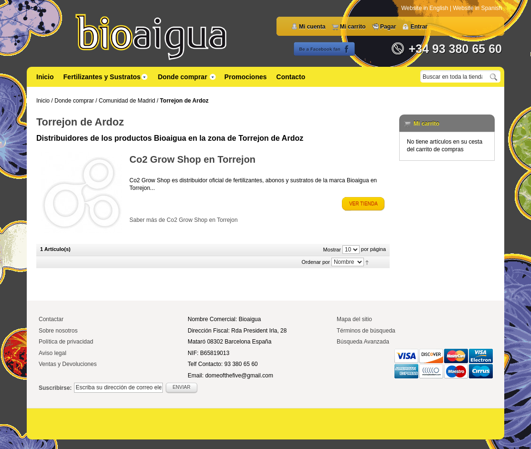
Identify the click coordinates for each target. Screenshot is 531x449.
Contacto (291, 77)
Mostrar (332, 249)
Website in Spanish (477, 8)
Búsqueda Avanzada (363, 341)
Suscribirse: (55, 388)
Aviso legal (52, 353)
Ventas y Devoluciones (67, 364)
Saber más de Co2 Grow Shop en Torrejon (183, 220)
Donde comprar (74, 100)
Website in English (425, 8)
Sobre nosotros (58, 330)
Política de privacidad (66, 341)
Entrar (419, 26)
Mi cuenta (312, 26)
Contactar (51, 319)
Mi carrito (353, 26)
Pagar (388, 26)
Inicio (45, 77)
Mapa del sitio (354, 319)
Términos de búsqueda (366, 330)
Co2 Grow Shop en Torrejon (192, 159)
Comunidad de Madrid (127, 100)
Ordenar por (316, 262)
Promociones (245, 77)
